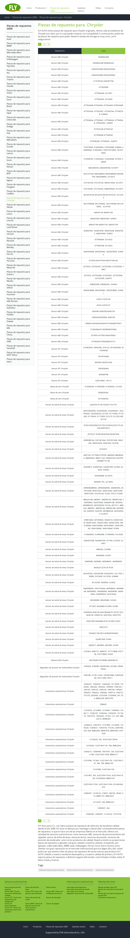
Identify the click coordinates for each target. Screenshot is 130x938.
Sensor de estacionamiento (11, 905)
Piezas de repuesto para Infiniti (18, 286)
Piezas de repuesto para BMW (18, 44)
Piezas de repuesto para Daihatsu (18, 306)
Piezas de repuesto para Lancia (18, 152)
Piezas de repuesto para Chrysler (18, 199)
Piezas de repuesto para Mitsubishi (18, 138)
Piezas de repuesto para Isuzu (18, 158)
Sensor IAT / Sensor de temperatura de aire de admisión (13, 910)
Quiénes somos (81, 9)
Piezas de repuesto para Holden (18, 313)
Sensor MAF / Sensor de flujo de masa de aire (33, 905)
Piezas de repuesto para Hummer (18, 293)
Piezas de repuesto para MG (18, 326)
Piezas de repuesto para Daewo (18, 320)
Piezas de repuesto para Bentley (18, 246)
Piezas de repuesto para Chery (18, 333)
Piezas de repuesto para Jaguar (18, 178)
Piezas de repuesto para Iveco (18, 360)
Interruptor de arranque (75, 891)
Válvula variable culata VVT (107, 887)
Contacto (109, 8)
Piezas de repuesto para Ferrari (18, 252)
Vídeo (98, 8)
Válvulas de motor (106, 881)
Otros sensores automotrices (30, 909)
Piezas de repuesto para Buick (18, 104)
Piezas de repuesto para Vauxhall (18, 346)
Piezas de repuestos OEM (60, 9)
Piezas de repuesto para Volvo (18, 91)
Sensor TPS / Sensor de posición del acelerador (33, 892)
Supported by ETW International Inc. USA (65, 932)
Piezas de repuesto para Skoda (18, 205)
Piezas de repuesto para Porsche (18, 259)
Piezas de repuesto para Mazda (18, 279)
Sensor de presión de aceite (32, 898)
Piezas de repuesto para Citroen (18, 232)
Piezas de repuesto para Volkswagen (18, 57)
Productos (37, 926)
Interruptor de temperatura (76, 887)
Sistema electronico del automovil (80, 870)
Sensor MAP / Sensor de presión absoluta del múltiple (13, 893)
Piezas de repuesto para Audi (18, 37)
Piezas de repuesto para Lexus (18, 212)
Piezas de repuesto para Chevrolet (18, 118)
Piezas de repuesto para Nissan (18, 165)
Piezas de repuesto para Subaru (18, 272)
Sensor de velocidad (53, 897)
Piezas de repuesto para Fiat (18, 131)
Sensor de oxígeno (52, 904)
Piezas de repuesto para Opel (18, 111)
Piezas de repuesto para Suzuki (18, 145)
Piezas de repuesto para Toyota (18, 78)
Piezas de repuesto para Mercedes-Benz (18, 51)
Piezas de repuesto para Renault (18, 239)
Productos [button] (40, 8)
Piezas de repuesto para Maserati (18, 266)
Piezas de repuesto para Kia (18, 71)
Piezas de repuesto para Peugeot (18, 185)
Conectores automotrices (107, 897)
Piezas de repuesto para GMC (18, 340)
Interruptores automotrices (80, 881)
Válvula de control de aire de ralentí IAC (110, 890)
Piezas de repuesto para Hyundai (18, 64)
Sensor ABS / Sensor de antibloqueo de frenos (54, 892)
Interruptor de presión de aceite (78, 889)
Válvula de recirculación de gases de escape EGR (111, 894)
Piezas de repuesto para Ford (18, 98)
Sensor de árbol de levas (32, 888)
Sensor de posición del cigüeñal (13, 888)
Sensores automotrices (16, 881)
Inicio (29, 8)
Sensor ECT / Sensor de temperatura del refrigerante (13, 899)
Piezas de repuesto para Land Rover (18, 225)
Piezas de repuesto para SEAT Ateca (18, 353)
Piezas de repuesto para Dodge (18, 125)
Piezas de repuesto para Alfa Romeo (18, 299)
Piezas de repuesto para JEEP (18, 172)
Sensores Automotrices (104, 870)
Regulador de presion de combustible (80, 893)
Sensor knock (51, 887)
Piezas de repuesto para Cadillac (18, 192)
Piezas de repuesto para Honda (18, 84)
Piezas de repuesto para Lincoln (18, 219)
